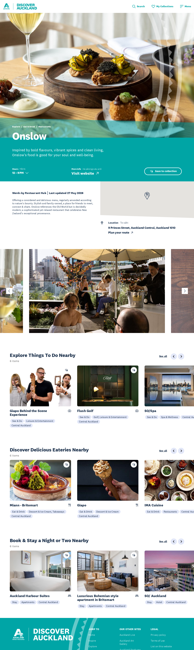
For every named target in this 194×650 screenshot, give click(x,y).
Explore (16, 126)
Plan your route (121, 232)
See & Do (17, 420)
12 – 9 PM (20, 173)
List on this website (161, 646)
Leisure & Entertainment (39, 420)
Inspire (92, 640)
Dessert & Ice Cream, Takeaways (46, 511)
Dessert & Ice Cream (107, 511)
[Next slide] (185, 291)
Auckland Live (127, 634)
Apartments (28, 602)
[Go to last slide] (9, 291)
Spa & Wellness (169, 417)
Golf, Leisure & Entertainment (110, 417)
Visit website (85, 173)
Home (92, 634)
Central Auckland (21, 425)
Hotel (159, 602)
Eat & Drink (29, 126)
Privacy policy (158, 634)
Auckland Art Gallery (127, 642)
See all (163, 356)
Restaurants (44, 126)
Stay (14, 602)
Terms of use (158, 640)
